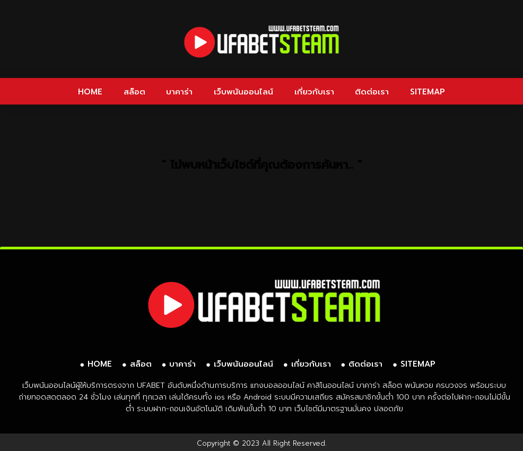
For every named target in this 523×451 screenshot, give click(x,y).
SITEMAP (427, 92)
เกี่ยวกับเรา (314, 92)
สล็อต (134, 92)
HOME (90, 92)
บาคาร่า (179, 92)
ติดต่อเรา (372, 92)
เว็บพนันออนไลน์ (243, 92)
